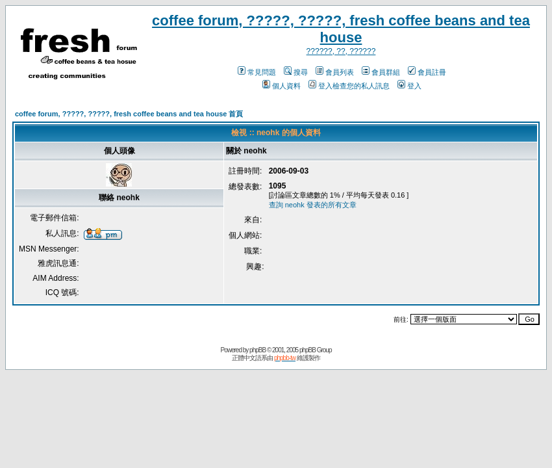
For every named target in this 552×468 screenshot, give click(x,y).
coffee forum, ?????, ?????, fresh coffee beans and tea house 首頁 (129, 114)
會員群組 (381, 72)
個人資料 (281, 86)
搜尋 (296, 72)
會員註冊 (427, 72)
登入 (409, 86)
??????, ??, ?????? (341, 51)
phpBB (257, 350)
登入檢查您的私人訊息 (349, 86)
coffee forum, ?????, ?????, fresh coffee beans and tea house (341, 29)
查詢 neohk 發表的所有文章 (313, 205)
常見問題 (257, 72)
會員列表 (335, 72)
